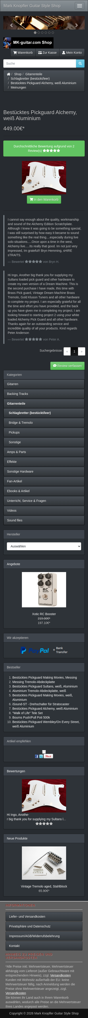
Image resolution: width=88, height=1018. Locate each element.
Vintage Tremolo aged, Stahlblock (44, 886)
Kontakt (14, 946)
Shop (18, 74)
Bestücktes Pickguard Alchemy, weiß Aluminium (43, 83)
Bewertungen (16, 771)
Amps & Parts (16, 452)
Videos (12, 510)
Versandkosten (60, 975)
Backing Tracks (17, 394)
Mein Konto (72, 52)
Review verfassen (67, 366)
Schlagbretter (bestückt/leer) (30, 78)
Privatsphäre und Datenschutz (30, 926)
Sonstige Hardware (20, 471)
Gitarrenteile (33, 74)
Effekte (12, 461)
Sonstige (14, 442)
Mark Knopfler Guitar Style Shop (32, 6)
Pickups (13, 432)
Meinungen (18, 87)
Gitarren (12, 384)
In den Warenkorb (44, 199)
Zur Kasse (47, 52)
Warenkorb (23, 52)
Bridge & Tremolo (20, 422)
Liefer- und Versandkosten (27, 916)
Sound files (14, 520)
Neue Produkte (17, 838)
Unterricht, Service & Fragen (26, 501)
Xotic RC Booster (44, 614)
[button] (9, 23)
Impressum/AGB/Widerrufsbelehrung (34, 936)
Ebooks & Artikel (18, 491)
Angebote (13, 564)
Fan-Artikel (14, 481)
